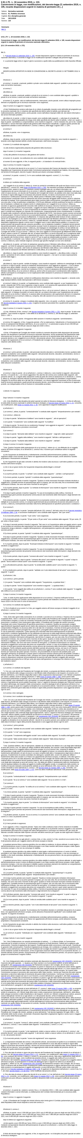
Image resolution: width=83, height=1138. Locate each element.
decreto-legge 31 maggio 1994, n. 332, (52, 768)
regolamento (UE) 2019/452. (44, 985)
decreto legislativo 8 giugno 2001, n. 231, (18, 303)
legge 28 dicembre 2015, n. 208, (35, 187)
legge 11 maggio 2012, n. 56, (28, 405)
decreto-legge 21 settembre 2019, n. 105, (20, 56)
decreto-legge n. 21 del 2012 (31, 1060)
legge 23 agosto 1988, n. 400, (50, 677)
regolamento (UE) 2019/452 (48, 716)
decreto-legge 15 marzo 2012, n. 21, (61, 403)
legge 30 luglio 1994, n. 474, (25, 770)
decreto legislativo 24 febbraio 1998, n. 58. (26, 1069)
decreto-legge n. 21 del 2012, (20, 1071)
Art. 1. (3, 52)
